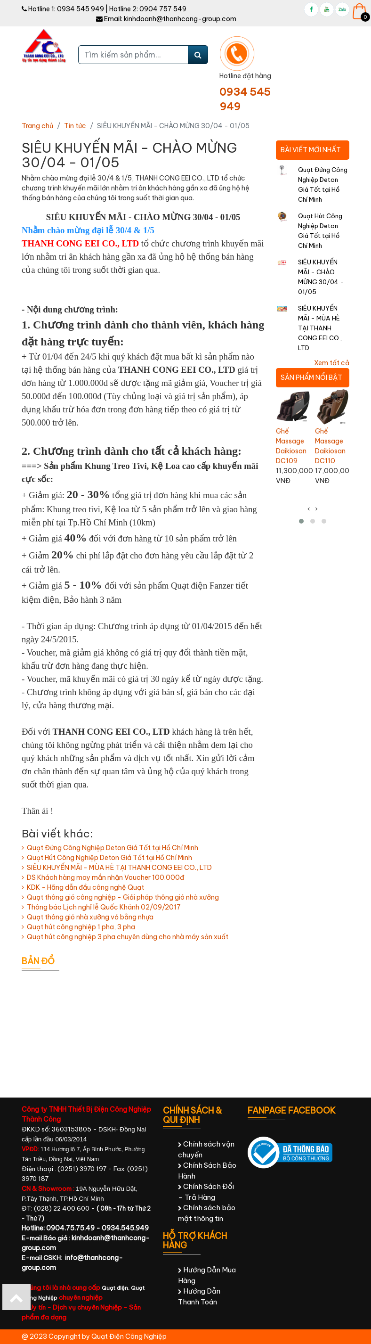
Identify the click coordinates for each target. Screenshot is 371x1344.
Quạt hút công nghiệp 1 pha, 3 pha (78, 927)
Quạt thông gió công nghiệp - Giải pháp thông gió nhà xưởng (120, 897)
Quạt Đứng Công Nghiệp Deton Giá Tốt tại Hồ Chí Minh (110, 848)
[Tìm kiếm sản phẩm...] (133, 54)
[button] (301, 521)
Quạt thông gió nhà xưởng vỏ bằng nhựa (87, 917)
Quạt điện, (116, 1288)
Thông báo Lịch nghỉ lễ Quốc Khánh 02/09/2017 (101, 907)
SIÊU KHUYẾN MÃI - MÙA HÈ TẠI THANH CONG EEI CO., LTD (117, 867)
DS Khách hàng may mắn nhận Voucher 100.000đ (103, 877)
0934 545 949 (80, 9)
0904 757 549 (162, 9)
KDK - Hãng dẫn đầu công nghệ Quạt (83, 887)
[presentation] (308, 509)
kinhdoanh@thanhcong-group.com (180, 19)
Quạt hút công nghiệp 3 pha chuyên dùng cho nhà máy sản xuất (125, 937)
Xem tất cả (331, 363)
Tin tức (75, 126)
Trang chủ (37, 126)
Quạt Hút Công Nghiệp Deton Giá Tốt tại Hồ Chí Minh (107, 857)
